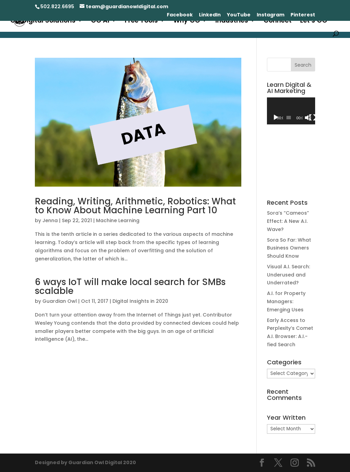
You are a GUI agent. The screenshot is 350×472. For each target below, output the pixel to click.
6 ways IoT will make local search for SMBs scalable (130, 286)
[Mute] (308, 117)
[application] (291, 110)
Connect (278, 21)
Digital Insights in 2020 (140, 301)
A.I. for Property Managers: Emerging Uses (286, 301)
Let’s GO (313, 21)
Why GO (186, 21)
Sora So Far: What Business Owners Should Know (289, 248)
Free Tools (141, 21)
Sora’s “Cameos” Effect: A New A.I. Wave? (288, 221)
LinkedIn (210, 15)
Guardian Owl (59, 301)
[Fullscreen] (312, 117)
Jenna (50, 220)
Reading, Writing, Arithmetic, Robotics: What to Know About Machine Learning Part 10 (135, 205)
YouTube (239, 15)
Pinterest (303, 15)
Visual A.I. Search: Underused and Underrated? (288, 274)
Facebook (180, 15)
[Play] (275, 117)
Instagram (270, 15)
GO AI (100, 21)
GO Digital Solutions (43, 21)
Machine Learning (117, 220)
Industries (231, 21)
